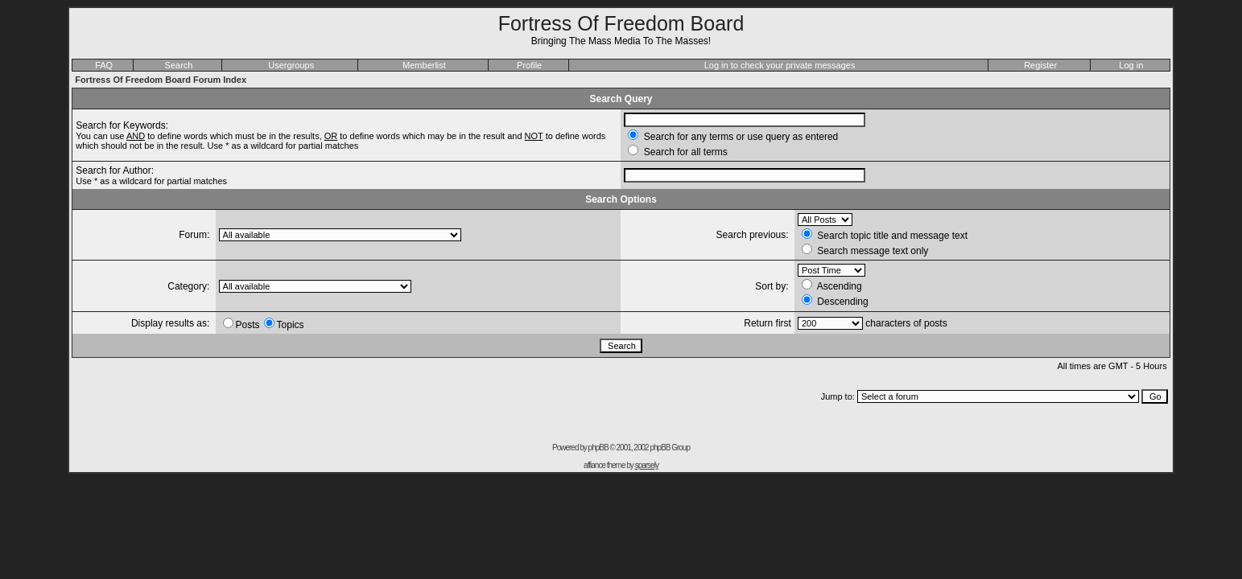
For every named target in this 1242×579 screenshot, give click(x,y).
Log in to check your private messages (780, 65)
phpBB (598, 447)
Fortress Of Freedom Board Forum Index (160, 79)
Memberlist (424, 65)
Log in (1131, 65)
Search (179, 65)
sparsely (646, 465)
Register (1040, 65)
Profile (529, 65)
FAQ (104, 65)
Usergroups (291, 65)
